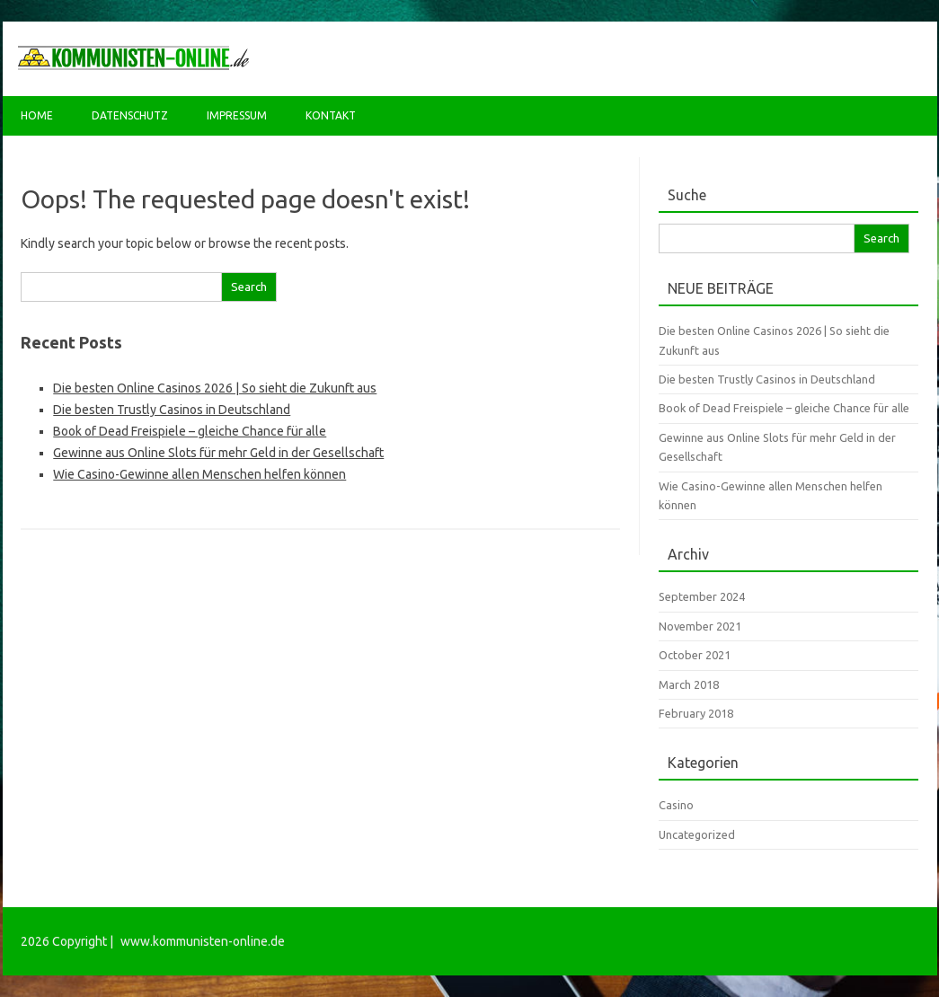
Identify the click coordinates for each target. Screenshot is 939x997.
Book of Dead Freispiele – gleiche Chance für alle (189, 431)
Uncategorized (697, 834)
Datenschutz (130, 115)
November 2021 (700, 626)
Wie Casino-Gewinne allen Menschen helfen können (199, 474)
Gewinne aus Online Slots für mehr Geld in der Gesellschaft (218, 453)
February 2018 (696, 713)
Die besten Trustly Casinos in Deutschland (171, 409)
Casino (676, 804)
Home (37, 115)
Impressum (237, 115)
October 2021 (695, 654)
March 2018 (689, 684)
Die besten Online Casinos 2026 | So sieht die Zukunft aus (214, 388)
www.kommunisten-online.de (202, 941)
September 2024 (702, 596)
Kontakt (331, 115)
